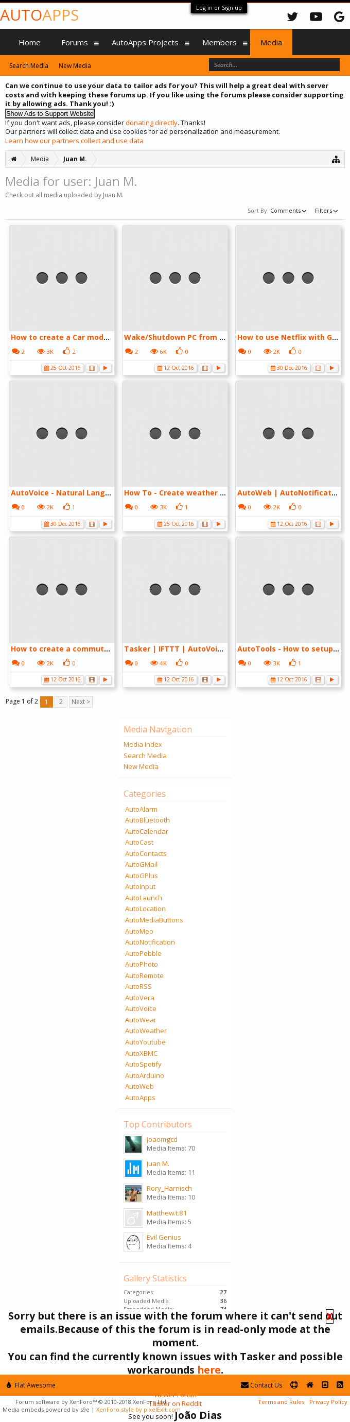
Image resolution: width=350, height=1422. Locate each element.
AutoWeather (146, 1030)
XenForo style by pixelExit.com (138, 1409)
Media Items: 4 (169, 1245)
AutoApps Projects (145, 42)
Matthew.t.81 (167, 1213)
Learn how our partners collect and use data (74, 140)
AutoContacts (146, 853)
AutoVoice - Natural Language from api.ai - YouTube (108, 493)
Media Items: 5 (169, 1221)
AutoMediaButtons (154, 919)
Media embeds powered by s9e (46, 1409)
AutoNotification (150, 942)
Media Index (143, 744)
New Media (141, 766)
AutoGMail (141, 864)
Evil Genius (164, 1237)
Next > (81, 701)
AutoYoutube (145, 1042)
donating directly (152, 122)
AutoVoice (140, 1008)
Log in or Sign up (219, 7)
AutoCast (139, 842)
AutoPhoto (141, 964)
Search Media (145, 755)
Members (219, 42)
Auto (39, 14)
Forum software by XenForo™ (91, 1402)
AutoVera (139, 997)
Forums (74, 42)
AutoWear (140, 1019)
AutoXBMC (141, 1053)
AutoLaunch (143, 897)
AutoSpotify (143, 1064)
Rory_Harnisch (169, 1188)
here (209, 1370)
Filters (327, 210)
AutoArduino (144, 1075)
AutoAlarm (141, 809)
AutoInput (140, 886)
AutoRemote (144, 975)
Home (30, 42)
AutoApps (140, 1097)
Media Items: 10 (171, 1197)
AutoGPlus (141, 875)
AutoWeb (139, 1086)
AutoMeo (139, 931)
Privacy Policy (328, 1402)
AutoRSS (138, 986)
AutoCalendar (146, 831)
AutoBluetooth (147, 820)
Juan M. (158, 1163)
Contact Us (261, 1385)
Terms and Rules (281, 1402)
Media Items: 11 (171, 1172)
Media (271, 42)
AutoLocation (145, 908)
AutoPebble (143, 953)
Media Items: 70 (171, 1148)
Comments (289, 210)
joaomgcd (162, 1139)
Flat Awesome (31, 1385)
